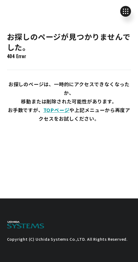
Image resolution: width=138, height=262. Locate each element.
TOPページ (56, 109)
